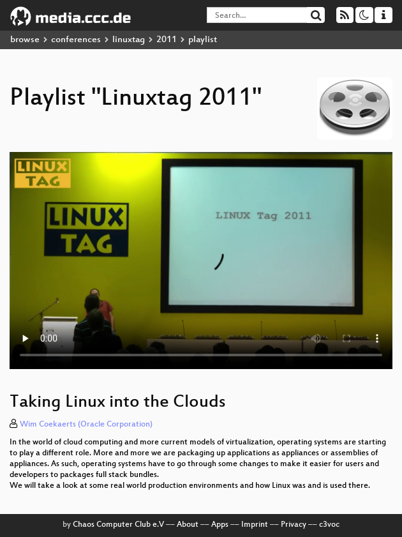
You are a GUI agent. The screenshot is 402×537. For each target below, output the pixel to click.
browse (25, 39)
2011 (166, 39)
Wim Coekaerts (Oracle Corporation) (86, 424)
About (187, 524)
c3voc (329, 524)
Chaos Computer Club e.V (118, 524)
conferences (76, 39)
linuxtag (128, 39)
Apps (219, 524)
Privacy (293, 524)
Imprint (254, 524)
